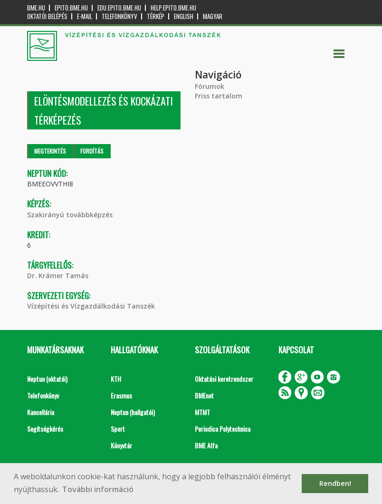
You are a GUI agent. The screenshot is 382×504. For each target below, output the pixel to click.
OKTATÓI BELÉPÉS (47, 16)
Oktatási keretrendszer (224, 379)
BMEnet (204, 395)
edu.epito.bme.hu (119, 8)
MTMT (202, 412)
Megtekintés (50, 151)
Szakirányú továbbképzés (70, 214)
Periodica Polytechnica (222, 429)
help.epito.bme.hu (173, 8)
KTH (116, 379)
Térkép (155, 16)
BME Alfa (206, 445)
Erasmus (121, 395)
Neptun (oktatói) (47, 379)
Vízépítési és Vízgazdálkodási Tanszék (91, 305)
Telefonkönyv (119, 16)
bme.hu (36, 8)
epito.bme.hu (71, 8)
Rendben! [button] (335, 483)
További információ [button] (98, 489)
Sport (118, 429)
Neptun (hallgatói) (133, 412)
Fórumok (209, 86)
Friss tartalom (218, 95)
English (183, 16)
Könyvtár (121, 445)
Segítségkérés (45, 429)
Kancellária (40, 412)
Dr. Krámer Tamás (57, 275)
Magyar (212, 16)
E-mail (84, 16)
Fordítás (92, 151)
